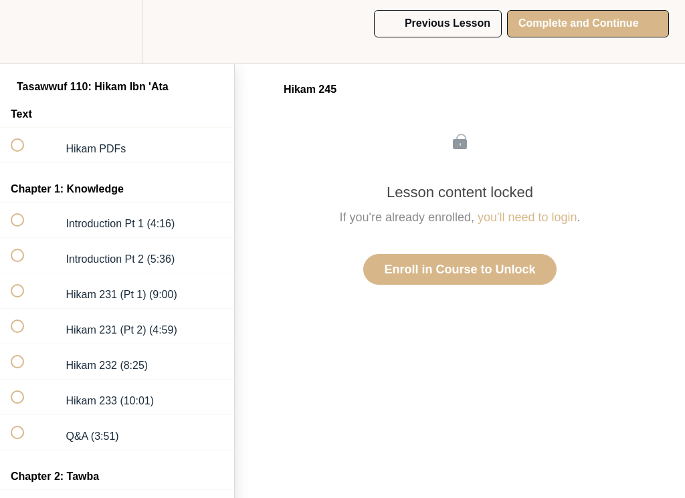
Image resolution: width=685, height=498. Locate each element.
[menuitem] (117, 32)
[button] (25, 32)
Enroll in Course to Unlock (459, 269)
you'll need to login (527, 217)
